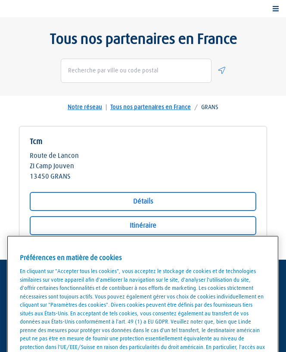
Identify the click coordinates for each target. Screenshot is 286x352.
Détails (143, 201)
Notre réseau (85, 107)
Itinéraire (143, 225)
